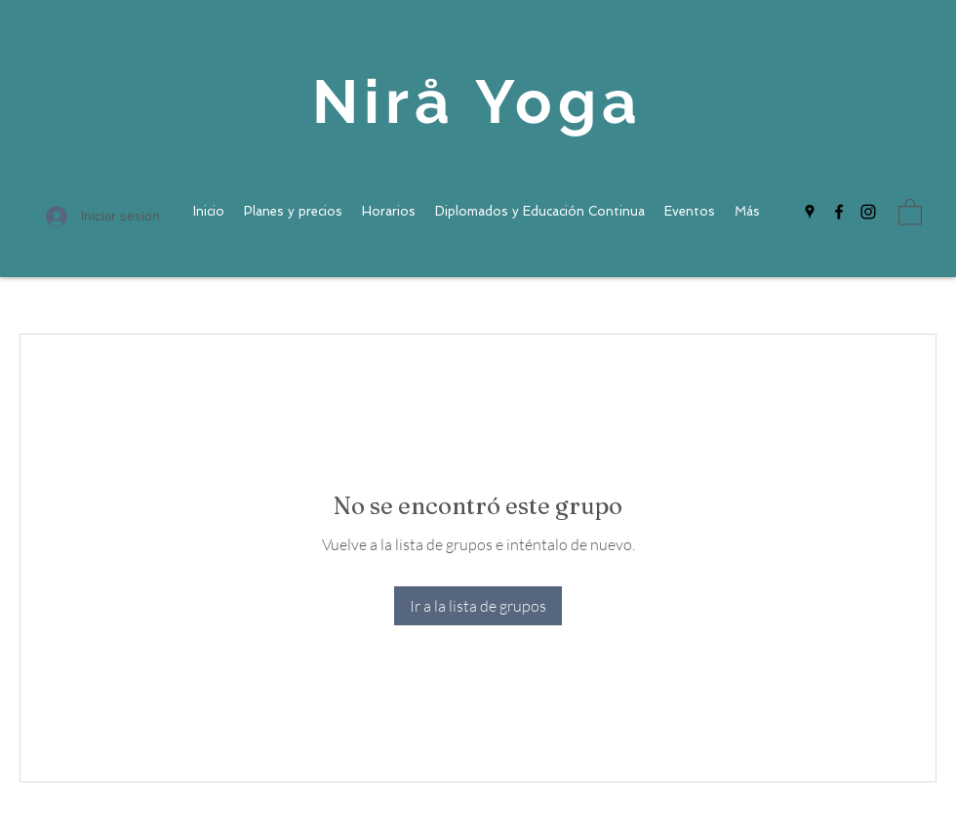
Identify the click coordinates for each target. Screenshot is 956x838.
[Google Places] (809, 211)
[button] (910, 211)
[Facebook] (839, 211)
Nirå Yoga (478, 102)
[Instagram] (868, 211)
